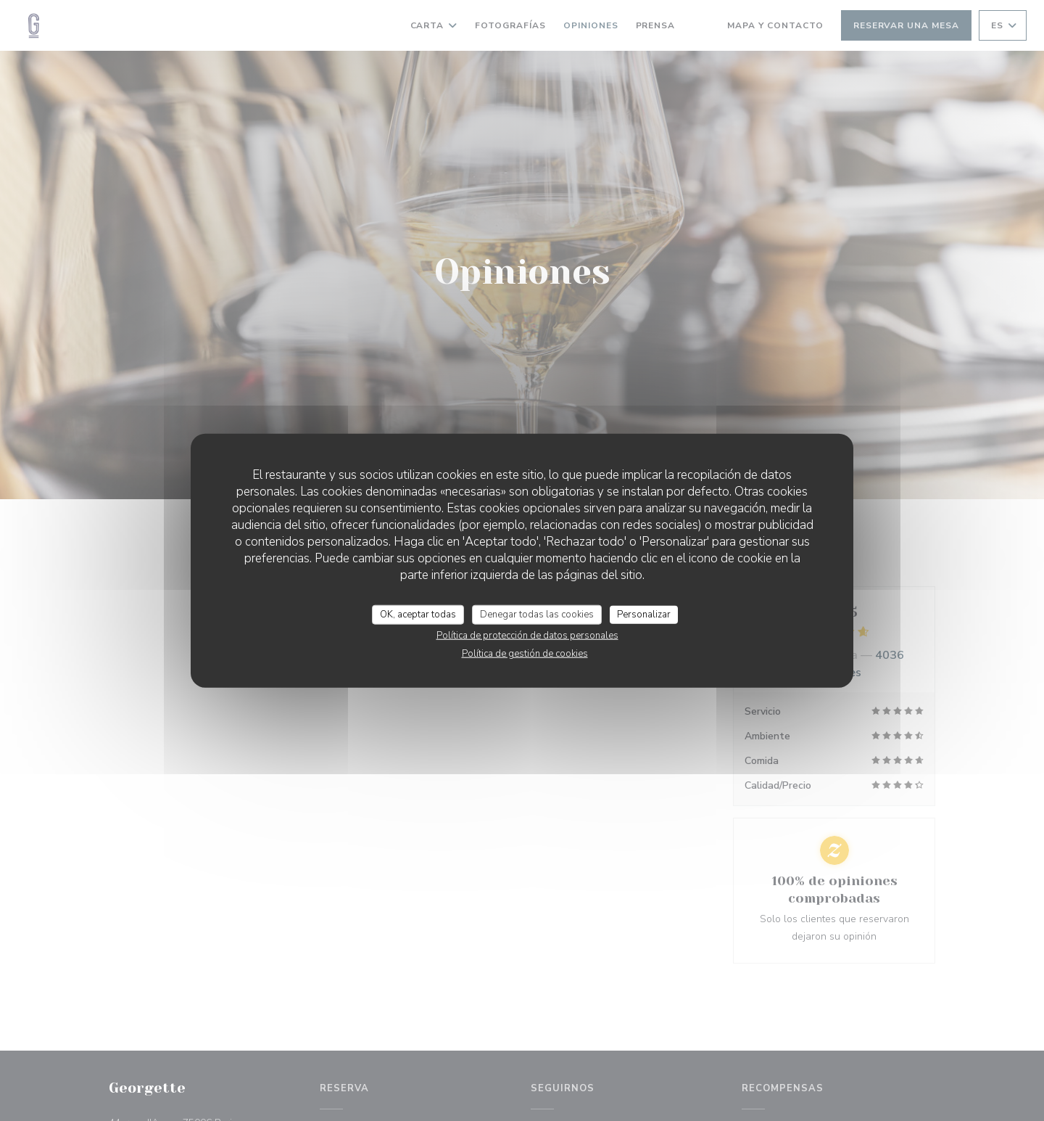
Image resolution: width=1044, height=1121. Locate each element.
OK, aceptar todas (418, 613)
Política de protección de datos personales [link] (527, 635)
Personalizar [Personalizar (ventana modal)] (644, 613)
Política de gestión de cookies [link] (525, 653)
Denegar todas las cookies (537, 613)
